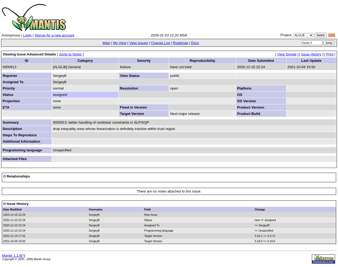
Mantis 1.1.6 (11, 255)
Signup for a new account (54, 35)
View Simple (287, 54)
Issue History (311, 54)
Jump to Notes (70, 54)
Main (106, 43)
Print (329, 54)
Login (27, 35)
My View (119, 43)
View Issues (138, 43)
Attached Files (15, 159)
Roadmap (180, 43)
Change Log (160, 43)
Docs (195, 43)
